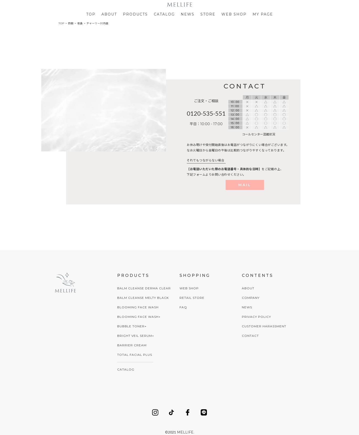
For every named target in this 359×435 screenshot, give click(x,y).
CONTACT (250, 336)
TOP (90, 14)
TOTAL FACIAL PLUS (134, 355)
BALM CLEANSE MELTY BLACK (143, 298)
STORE (207, 14)
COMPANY (251, 298)
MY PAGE (263, 14)
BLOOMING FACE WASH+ (139, 317)
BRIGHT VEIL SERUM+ (135, 336)
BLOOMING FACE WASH (138, 307)
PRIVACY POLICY (256, 317)
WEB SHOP (234, 14)
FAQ (183, 307)
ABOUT (109, 14)
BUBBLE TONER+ (132, 326)
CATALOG (164, 14)
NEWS (187, 14)
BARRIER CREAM (132, 345)
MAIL (244, 185)
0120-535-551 (206, 113)
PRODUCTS (135, 14)
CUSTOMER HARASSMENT (264, 326)
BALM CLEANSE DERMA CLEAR (144, 288)
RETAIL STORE (192, 298)
